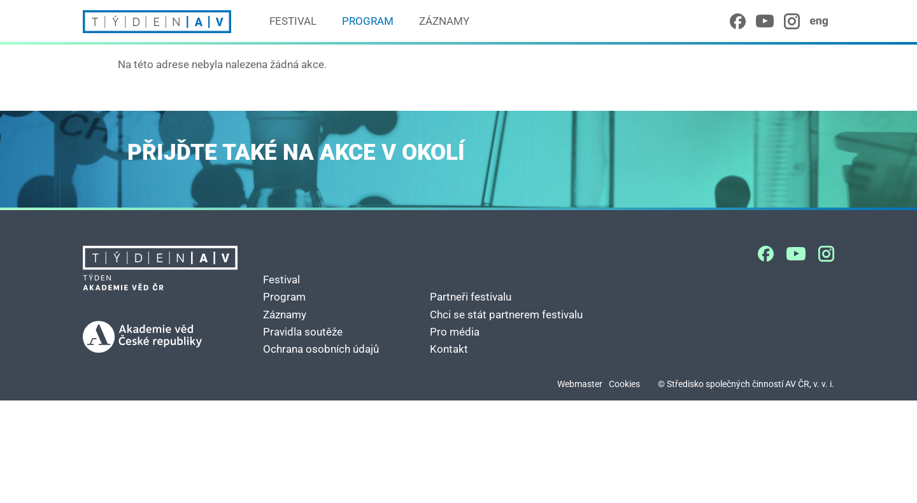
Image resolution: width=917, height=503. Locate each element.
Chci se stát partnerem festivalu (506, 314)
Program (368, 21)
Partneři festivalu (470, 296)
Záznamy (444, 21)
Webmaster (579, 384)
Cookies (624, 384)
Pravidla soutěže (303, 331)
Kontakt (449, 349)
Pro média (455, 331)
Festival (292, 21)
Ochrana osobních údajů (321, 349)
